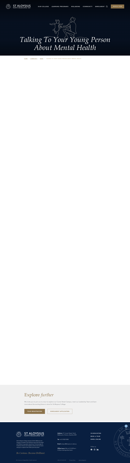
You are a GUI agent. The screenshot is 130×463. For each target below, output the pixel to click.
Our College (43, 6)
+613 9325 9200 (64, 439)
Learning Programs (60, 6)
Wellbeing (75, 6)
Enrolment (100, 6)
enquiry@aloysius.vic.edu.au (69, 444)
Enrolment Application (59, 411)
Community (87, 6)
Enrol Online (96, 439)
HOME (26, 58)
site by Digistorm (82, 460)
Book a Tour (117, 6)
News (41, 58)
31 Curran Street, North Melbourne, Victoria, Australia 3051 (67, 434)
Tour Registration (34, 411)
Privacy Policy (72, 460)
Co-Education (96, 433)
